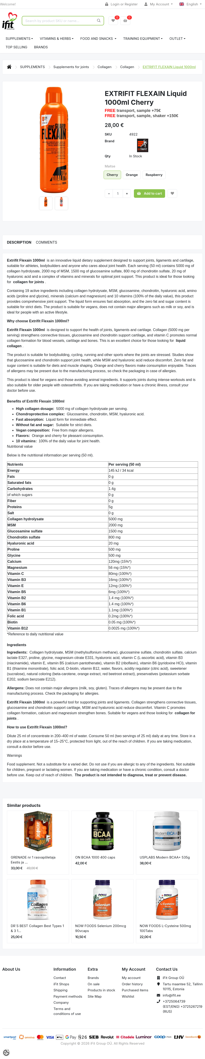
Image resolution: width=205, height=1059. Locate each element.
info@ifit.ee (172, 995)
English (189, 4)
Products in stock (101, 990)
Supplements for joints (71, 67)
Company (61, 1002)
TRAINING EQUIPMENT (141, 38)
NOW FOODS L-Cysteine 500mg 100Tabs (165, 928)
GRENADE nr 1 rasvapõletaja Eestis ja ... (33, 860)
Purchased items (135, 990)
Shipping (61, 990)
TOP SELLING (16, 47)
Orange (132, 175)
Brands (41, 47)
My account (131, 978)
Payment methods (68, 996)
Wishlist (128, 996)
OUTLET (176, 38)
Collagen (105, 67)
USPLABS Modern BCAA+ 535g (165, 857)
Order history (132, 984)
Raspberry (154, 175)
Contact (60, 978)
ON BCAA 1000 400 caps (95, 857)
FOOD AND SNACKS (97, 38)
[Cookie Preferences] (6, 1053)
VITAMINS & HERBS (55, 38)
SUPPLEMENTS (18, 38)
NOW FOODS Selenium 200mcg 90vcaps (100, 928)
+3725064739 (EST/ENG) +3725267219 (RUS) (182, 1006)
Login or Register (121, 4)
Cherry (112, 175)
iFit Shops (61, 984)
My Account (157, 4)
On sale (94, 984)
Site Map (95, 996)
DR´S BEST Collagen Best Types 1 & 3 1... (37, 928)
